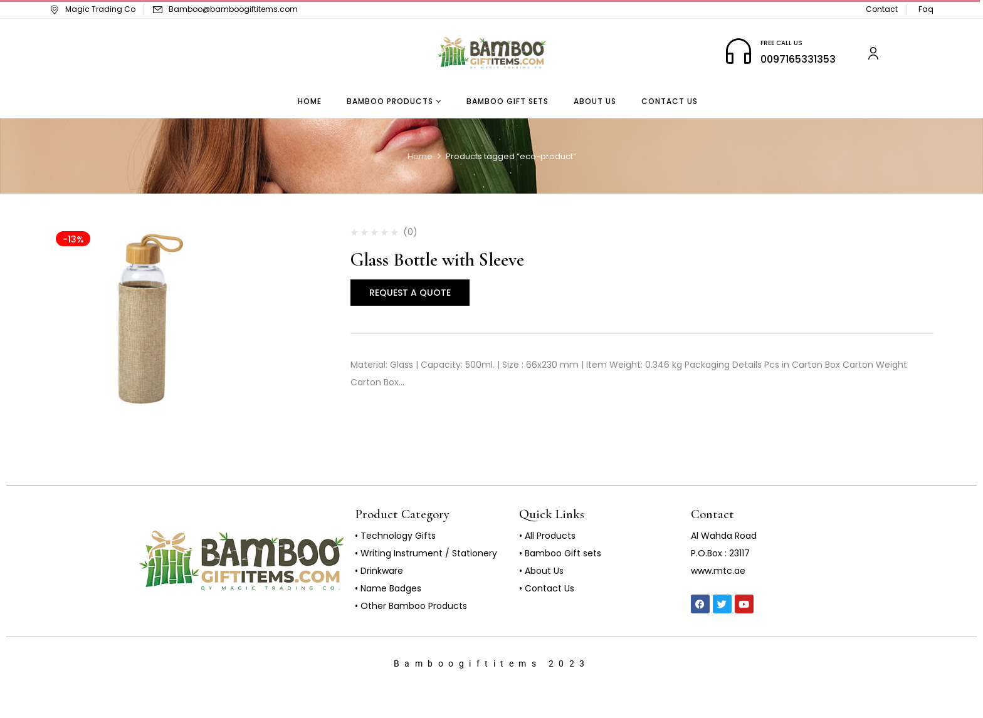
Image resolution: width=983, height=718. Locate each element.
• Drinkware (379, 571)
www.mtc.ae (718, 571)
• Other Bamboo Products (411, 606)
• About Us (541, 571)
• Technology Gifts (395, 535)
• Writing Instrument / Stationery (426, 553)
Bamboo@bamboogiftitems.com (233, 9)
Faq (925, 9)
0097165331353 (798, 59)
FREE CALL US (781, 43)
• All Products (547, 535)
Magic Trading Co (92, 9)
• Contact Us (546, 588)
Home (420, 156)
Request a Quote (410, 292)
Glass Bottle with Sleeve (437, 259)
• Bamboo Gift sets (560, 553)
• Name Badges (388, 588)
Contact (882, 9)
